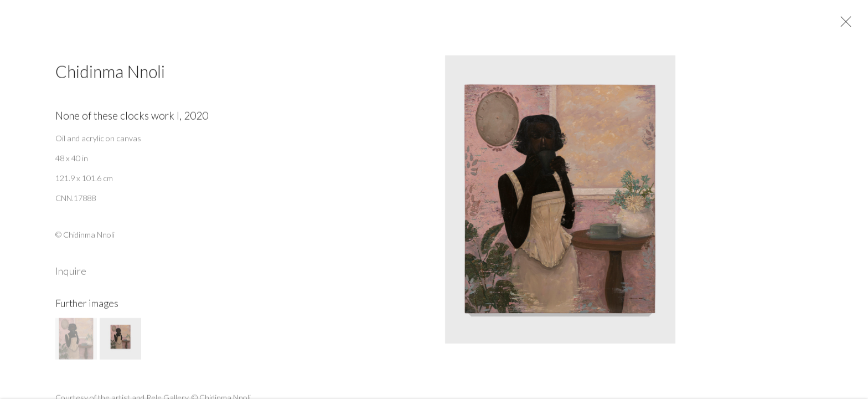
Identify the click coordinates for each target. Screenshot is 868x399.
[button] (76, 342)
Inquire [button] (70, 274)
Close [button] (844, 25)
